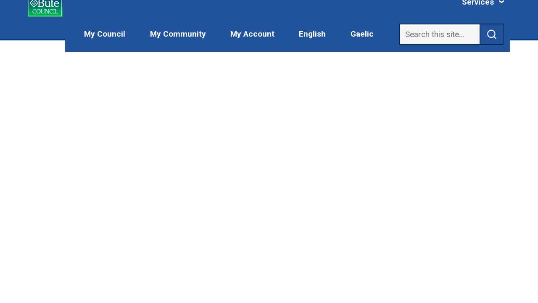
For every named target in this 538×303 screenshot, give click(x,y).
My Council (104, 34)
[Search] (439, 34)
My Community (178, 34)
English (312, 34)
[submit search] (492, 34)
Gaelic (362, 34)
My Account (252, 34)
